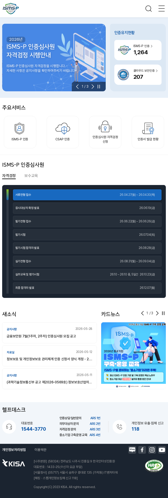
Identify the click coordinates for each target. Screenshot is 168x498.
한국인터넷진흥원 (13, 463)
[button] (78, 86)
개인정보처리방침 (14, 450)
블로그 (132, 450)
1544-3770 (33, 429)
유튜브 (162, 450)
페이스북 (142, 450)
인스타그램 (152, 450)
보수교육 (31, 175)
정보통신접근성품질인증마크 (153, 466)
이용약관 (40, 450)
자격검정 (9, 175)
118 (135, 429)
